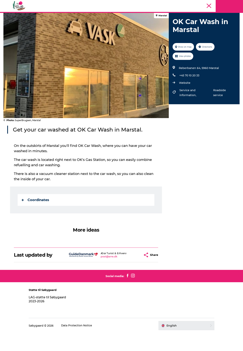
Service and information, (188, 111)
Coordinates (35, 218)
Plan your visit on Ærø (155, 25)
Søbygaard (233, 16)
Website (184, 101)
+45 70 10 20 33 (189, 93)
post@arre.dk (99, 274)
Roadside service (219, 111)
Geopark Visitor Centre (117, 25)
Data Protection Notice (80, 343)
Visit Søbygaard (84, 25)
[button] (130, 273)
